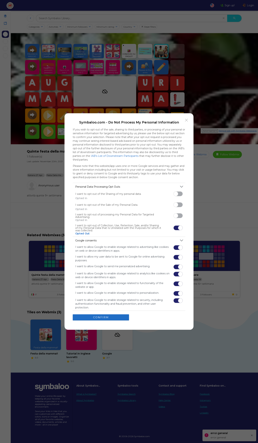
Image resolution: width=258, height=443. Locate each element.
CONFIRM (101, 317)
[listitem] (129, 186)
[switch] (178, 193)
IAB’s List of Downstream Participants (114, 156)
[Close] (186, 120)
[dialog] (129, 221)
